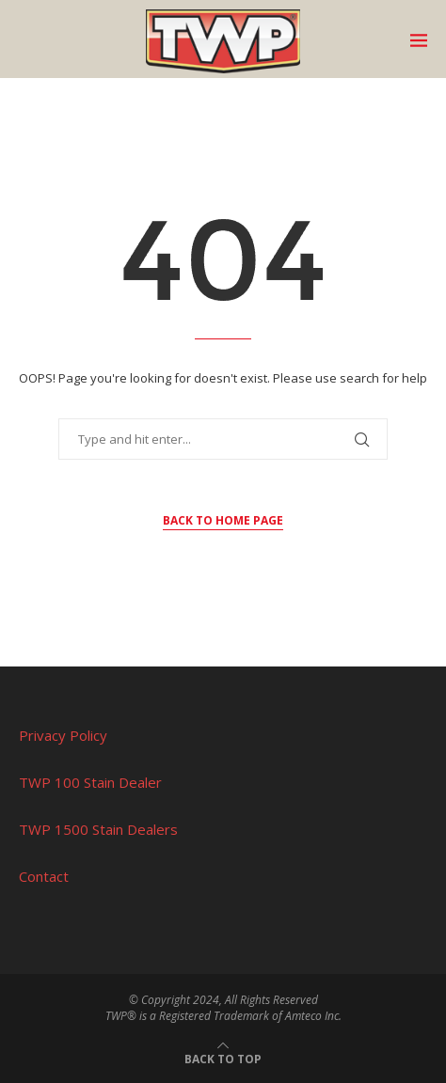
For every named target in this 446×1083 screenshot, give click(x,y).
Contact (44, 876)
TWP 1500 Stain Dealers (98, 829)
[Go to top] (223, 1057)
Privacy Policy (63, 735)
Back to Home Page (223, 520)
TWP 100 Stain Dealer (90, 782)
